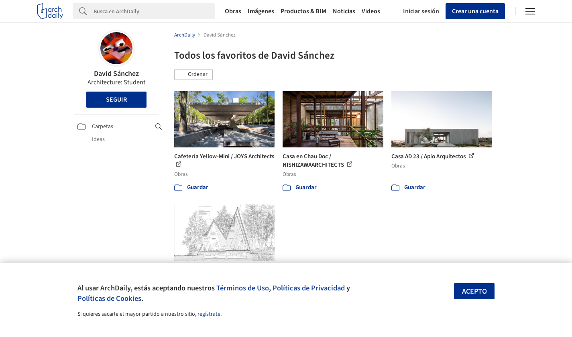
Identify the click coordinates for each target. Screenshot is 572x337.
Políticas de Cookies (109, 298)
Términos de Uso (242, 288)
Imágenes (261, 11)
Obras (233, 11)
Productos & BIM (303, 11)
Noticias (344, 11)
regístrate (208, 314)
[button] (193, 74)
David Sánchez (116, 74)
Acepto (474, 291)
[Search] (154, 11)
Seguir (116, 99)
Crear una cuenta (475, 11)
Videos (371, 11)
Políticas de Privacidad (309, 288)
